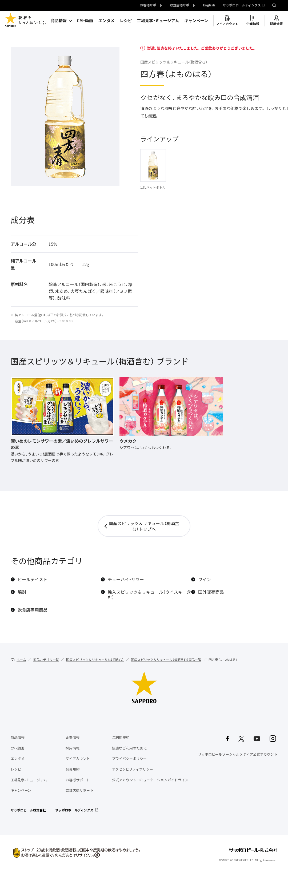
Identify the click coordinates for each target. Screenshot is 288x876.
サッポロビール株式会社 (28, 810)
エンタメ (106, 20)
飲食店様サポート (182, 5)
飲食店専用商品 (32, 610)
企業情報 (252, 23)
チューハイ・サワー (126, 579)
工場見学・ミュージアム (158, 20)
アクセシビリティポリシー (132, 769)
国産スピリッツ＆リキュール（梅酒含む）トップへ (144, 526)
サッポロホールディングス (242, 5)
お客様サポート (151, 5)
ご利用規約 (120, 737)
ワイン (204, 579)
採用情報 (276, 23)
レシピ (126, 20)
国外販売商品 (211, 592)
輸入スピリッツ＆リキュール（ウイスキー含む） (149, 594)
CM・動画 (85, 20)
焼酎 (22, 592)
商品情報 (59, 20)
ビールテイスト (32, 579)
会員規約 (72, 769)
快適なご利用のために (129, 748)
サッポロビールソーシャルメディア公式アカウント (237, 754)
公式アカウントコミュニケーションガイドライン (150, 779)
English (209, 5)
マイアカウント (227, 23)
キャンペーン (196, 20)
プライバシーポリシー (129, 758)
